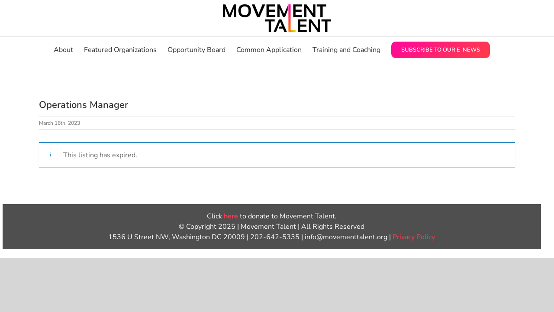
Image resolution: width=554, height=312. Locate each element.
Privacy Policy (414, 237)
